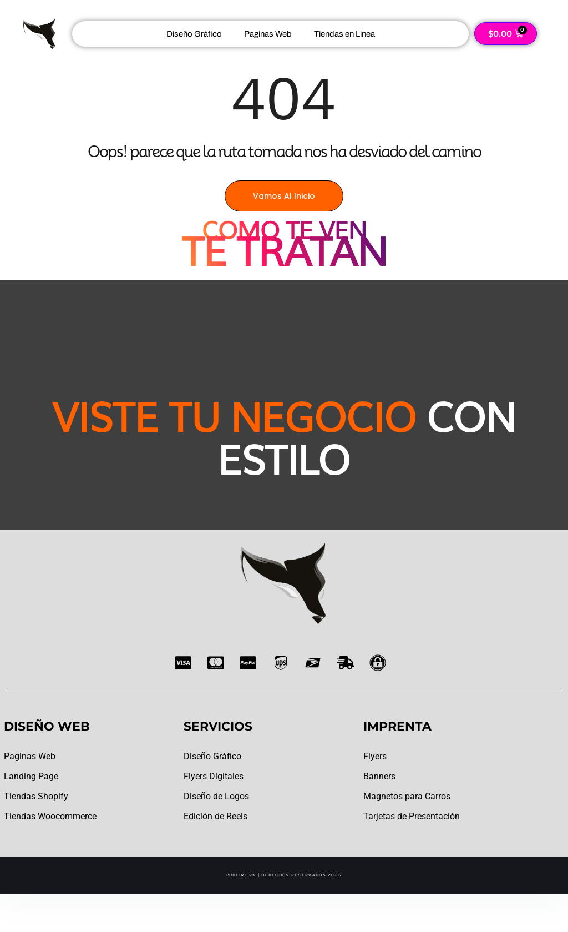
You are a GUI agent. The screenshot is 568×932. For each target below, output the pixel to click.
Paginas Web (268, 33)
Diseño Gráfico (194, 33)
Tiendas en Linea (344, 33)
